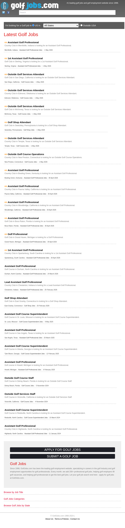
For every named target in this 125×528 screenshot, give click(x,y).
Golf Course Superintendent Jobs (31, 322)
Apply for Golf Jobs (62, 449)
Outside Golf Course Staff (19, 378)
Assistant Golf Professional (23, 42)
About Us (49, 519)
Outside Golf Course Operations (26, 154)
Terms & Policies (62, 519)
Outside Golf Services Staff (20, 394)
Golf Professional (17, 234)
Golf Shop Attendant (19, 122)
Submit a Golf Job (62, 456)
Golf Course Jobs (27, 82)
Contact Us (2, 12)
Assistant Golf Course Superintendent (26, 314)
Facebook (7, 12)
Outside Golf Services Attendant (26, 74)
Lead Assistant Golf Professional (23, 282)
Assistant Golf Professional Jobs (30, 50)
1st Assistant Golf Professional (25, 58)
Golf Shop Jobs (28, 130)
